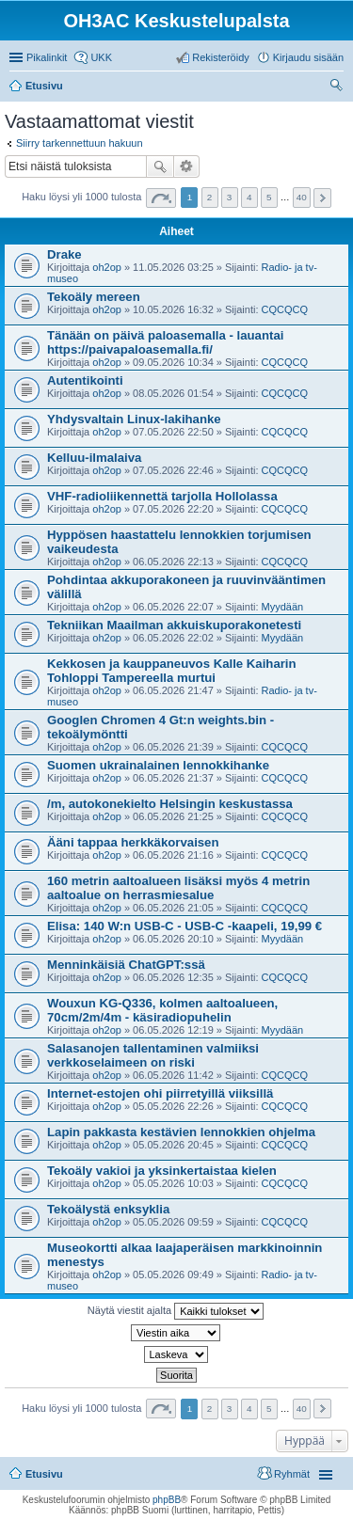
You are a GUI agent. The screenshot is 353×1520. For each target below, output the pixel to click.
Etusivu (44, 1474)
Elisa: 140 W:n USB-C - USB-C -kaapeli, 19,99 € (184, 926)
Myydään (283, 606)
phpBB (166, 1500)
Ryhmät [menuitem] (292, 1474)
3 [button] (230, 197)
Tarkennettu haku (187, 166)
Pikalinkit (46, 57)
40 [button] (302, 197)
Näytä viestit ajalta (176, 1311)
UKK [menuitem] (101, 57)
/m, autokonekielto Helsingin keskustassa (170, 804)
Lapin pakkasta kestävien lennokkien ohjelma (181, 1132)
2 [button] (210, 197)
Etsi (160, 166)
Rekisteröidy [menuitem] (220, 57)
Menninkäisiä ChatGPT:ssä (126, 965)
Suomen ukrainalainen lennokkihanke (158, 765)
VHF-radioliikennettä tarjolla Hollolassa (162, 496)
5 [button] (269, 197)
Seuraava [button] (322, 198)
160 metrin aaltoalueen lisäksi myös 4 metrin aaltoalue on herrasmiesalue (178, 888)
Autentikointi (85, 380)
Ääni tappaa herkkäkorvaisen (133, 842)
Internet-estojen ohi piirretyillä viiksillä (160, 1093)
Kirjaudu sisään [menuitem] (308, 57)
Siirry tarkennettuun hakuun (79, 143)
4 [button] (249, 197)
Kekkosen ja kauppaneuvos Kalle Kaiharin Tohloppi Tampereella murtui (172, 671)
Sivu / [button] (161, 198)
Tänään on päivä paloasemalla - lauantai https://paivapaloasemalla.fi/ (165, 342)
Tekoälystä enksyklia (108, 1209)
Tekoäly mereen (93, 297)
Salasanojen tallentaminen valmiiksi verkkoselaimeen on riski (153, 1055)
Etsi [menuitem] (338, 87)
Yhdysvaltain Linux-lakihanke (134, 419)
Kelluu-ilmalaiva (94, 458)
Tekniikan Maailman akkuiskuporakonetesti (174, 625)
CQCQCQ (285, 309)
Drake (64, 254)
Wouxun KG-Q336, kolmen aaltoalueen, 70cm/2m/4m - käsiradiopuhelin (162, 1010)
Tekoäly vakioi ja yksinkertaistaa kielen (162, 1171)
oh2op (106, 267)
